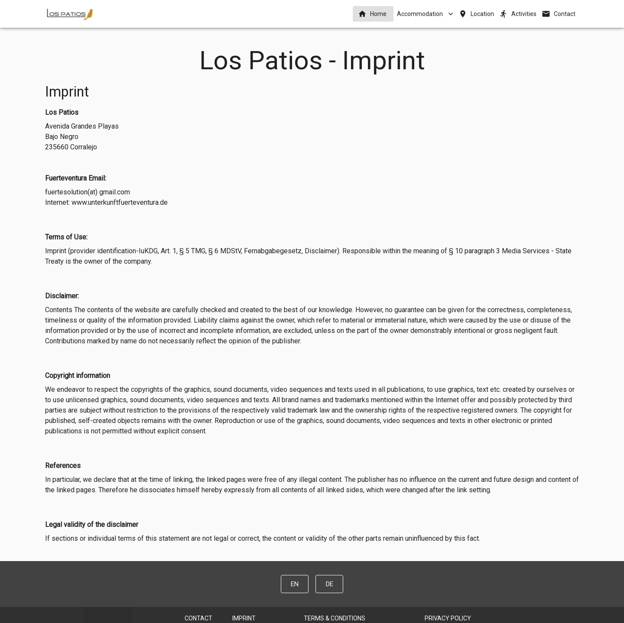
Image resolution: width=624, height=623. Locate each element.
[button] (373, 14)
